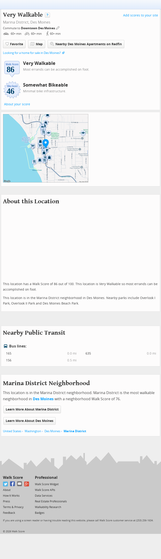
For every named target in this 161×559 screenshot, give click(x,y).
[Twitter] (5, 484)
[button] (45, 143)
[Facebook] (12, 484)
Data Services (43, 495)
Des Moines (40, 22)
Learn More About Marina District (32, 409)
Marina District (75, 431)
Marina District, (16, 22)
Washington (33, 431)
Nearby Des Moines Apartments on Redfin (86, 44)
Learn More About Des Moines (29, 421)
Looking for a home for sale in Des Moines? (32, 53)
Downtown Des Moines (38, 28)
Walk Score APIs (45, 490)
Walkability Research (48, 507)
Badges (39, 512)
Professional (46, 477)
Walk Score (13, 477)
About (6, 490)
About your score (17, 104)
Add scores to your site (140, 15)
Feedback (9, 512)
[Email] (19, 484)
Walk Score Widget (47, 484)
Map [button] (37, 44)
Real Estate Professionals (51, 501)
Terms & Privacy (13, 507)
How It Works (11, 495)
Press (6, 501)
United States (12, 431)
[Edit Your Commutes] (58, 27)
